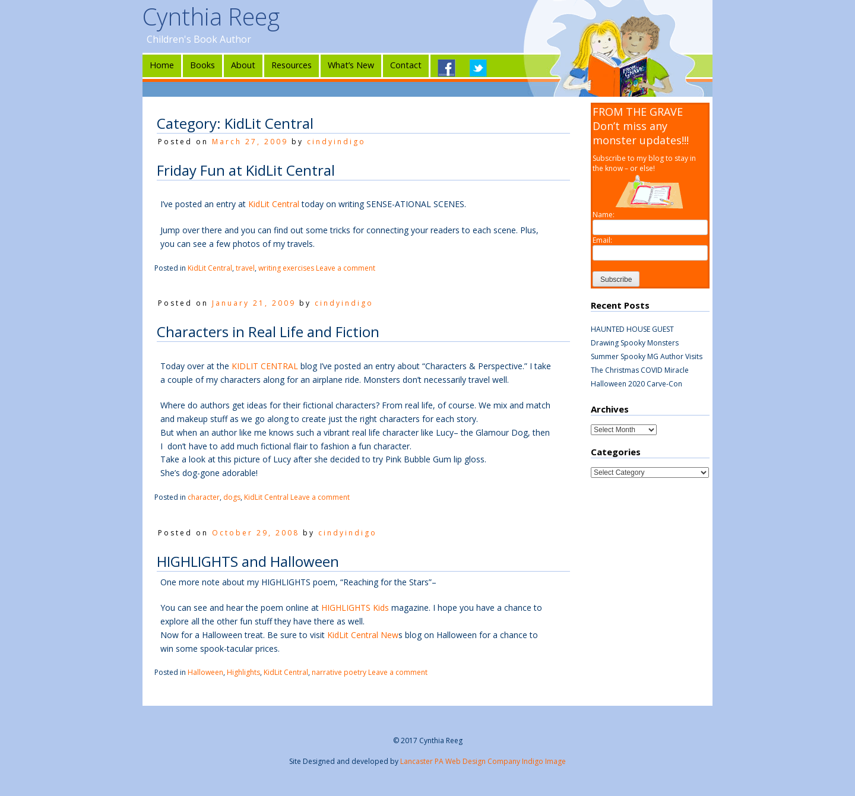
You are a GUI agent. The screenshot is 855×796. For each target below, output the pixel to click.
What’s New (351, 65)
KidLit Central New (362, 634)
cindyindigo (336, 142)
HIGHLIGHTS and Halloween (248, 561)
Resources (291, 65)
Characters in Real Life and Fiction (268, 331)
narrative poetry (339, 672)
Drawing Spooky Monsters (635, 343)
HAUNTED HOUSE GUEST (632, 329)
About (243, 65)
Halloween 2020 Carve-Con (636, 384)
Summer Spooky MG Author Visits (646, 356)
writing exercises (286, 268)
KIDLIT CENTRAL (265, 366)
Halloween (205, 672)
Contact (406, 65)
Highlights (243, 672)
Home (162, 65)
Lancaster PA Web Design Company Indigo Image (483, 761)
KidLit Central (273, 204)
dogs (231, 497)
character (204, 497)
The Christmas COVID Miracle (640, 370)
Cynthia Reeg (211, 16)
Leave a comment (345, 268)
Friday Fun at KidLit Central (246, 170)
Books (202, 65)
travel (245, 268)
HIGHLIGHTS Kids (355, 607)
